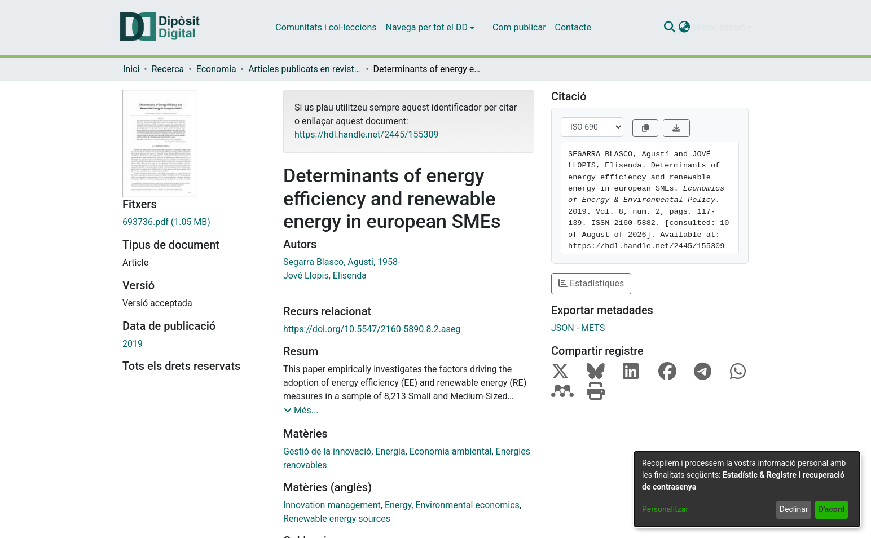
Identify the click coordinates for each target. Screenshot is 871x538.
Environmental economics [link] (467, 505)
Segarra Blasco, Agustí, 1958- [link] (342, 262)
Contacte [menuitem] (573, 27)
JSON (562, 328)
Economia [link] (216, 69)
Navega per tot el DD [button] (427, 27)
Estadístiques (591, 283)
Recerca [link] (168, 69)
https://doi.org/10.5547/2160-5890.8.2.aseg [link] (371, 329)
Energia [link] (390, 451)
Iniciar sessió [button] (719, 27)
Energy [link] (398, 505)
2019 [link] (132, 343)
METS (593, 328)
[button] (669, 27)
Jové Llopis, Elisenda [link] (325, 275)
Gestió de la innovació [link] (327, 451)
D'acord (832, 509)
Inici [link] (131, 69)
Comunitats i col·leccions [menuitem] (325, 27)
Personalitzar (665, 509)
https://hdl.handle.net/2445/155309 (366, 134)
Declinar (794, 509)
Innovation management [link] (332, 505)
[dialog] (747, 489)
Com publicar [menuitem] (519, 27)
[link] (194, 222)
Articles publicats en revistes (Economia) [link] (304, 69)
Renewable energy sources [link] (336, 518)
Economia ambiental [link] (451, 451)
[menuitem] (430, 27)
